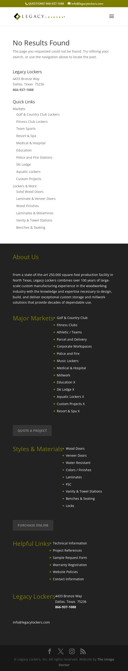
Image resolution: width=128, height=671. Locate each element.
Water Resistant (78, 462)
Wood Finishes (27, 206)
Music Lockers (68, 361)
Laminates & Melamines (35, 213)
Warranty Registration (70, 565)
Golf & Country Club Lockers (38, 114)
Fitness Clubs (67, 325)
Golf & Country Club (72, 317)
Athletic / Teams (69, 332)
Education (24, 150)
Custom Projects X (71, 404)
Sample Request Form (70, 557)
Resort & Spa (26, 136)
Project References (67, 550)
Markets (19, 109)
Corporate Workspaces (74, 346)
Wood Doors (75, 448)
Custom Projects (28, 179)
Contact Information (68, 579)
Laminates (74, 477)
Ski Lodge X (65, 389)
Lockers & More (25, 186)
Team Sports (26, 128)
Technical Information (70, 543)
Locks (70, 505)
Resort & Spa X (68, 411)
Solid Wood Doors (30, 191)
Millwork (63, 375)
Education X (66, 382)
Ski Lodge (23, 164)
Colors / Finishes (78, 470)
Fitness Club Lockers (32, 121)
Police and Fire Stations (34, 157)
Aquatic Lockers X (70, 396)
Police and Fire (68, 353)
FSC (68, 484)
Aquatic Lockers (28, 171)
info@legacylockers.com (31, 622)
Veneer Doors (76, 455)
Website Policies (65, 572)
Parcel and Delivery (72, 339)
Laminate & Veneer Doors (36, 198)
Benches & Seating (30, 227)
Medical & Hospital (30, 143)
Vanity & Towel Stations (34, 220)
